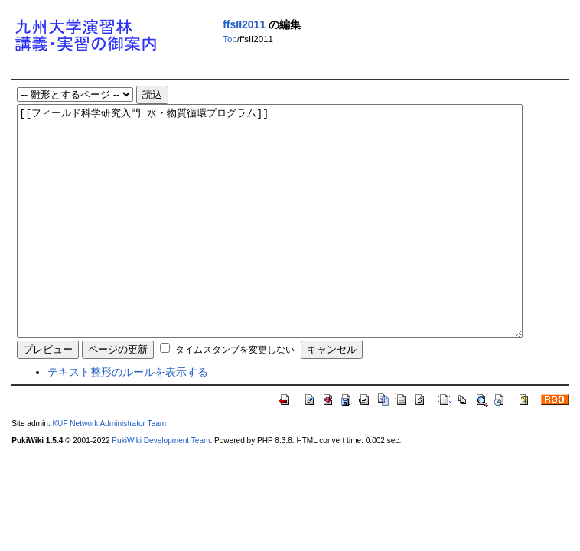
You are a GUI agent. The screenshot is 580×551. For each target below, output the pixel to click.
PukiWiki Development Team (161, 486)
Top (230, 39)
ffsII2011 (244, 24)
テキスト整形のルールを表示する (127, 418)
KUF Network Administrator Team (109, 469)
